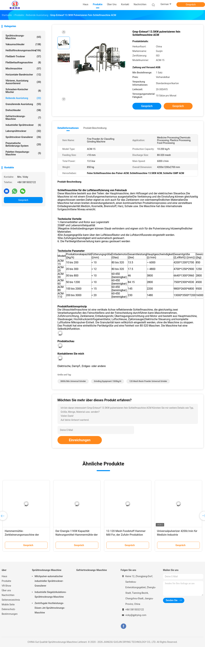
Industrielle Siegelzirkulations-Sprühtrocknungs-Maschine (51, 594)
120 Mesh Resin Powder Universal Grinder (148, 381)
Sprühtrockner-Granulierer (23, 137)
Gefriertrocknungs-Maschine (23, 117)
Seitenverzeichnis (11, 599)
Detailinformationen (68, 128)
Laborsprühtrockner (23, 131)
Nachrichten (8, 595)
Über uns (6, 590)
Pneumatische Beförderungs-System (23, 144)
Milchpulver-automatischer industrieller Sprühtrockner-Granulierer (49, 581)
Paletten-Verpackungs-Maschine (23, 153)
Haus (4, 576)
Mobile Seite (8, 604)
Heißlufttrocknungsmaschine (23, 50)
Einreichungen (79, 440)
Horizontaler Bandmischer (23, 74)
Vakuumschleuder (23, 44)
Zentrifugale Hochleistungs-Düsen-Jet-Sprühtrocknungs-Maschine (50, 608)
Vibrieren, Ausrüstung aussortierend (23, 82)
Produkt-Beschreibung (95, 128)
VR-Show (6, 585)
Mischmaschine (23, 68)
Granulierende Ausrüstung (23, 104)
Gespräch (191, 4)
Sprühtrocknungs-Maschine (23, 37)
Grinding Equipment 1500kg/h (107, 381)
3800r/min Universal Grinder (73, 381)
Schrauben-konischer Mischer (23, 90)
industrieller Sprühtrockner (23, 125)
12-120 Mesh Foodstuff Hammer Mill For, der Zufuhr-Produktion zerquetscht (126, 534)
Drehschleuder (23, 110)
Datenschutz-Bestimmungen (9, 611)
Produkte (6, 581)
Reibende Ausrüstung (23, 98)
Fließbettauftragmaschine (23, 62)
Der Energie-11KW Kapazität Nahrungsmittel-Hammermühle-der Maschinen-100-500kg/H (76, 534)
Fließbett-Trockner (23, 56)
